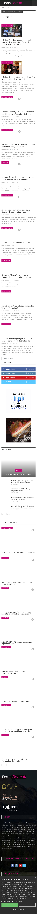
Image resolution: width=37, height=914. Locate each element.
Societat (5, 162)
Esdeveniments (7, 25)
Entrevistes (5, 587)
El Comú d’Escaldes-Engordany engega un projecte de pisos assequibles (17, 178)
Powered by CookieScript (18, 912)
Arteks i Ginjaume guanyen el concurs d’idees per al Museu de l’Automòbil (16, 339)
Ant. (4, 514)
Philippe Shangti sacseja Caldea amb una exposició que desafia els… (22, 481)
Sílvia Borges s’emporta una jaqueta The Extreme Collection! (17, 307)
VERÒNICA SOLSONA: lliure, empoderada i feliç (20, 490)
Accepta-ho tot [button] (10, 905)
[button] (18, 909)
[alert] (18, 895)
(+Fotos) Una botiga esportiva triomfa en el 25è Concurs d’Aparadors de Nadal (17, 113)
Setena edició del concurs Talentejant (16, 242)
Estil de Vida (5, 558)
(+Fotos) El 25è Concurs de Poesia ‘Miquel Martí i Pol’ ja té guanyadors (18, 145)
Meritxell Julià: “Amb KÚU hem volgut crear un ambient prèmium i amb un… (22, 507)
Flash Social (6, 260)
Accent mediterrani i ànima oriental (18, 474)
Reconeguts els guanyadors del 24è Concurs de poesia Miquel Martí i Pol (16, 211)
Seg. (8, 514)
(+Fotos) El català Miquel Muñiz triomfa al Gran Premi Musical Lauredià (18, 78)
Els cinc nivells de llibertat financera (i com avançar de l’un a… (22, 498)
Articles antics (8, 358)
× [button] (35, 878)
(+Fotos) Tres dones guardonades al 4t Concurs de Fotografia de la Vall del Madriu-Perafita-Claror (17, 42)
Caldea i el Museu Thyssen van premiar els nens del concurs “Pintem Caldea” (17, 276)
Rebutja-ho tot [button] (27, 905)
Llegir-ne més (22, 898)
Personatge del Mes (7, 528)
